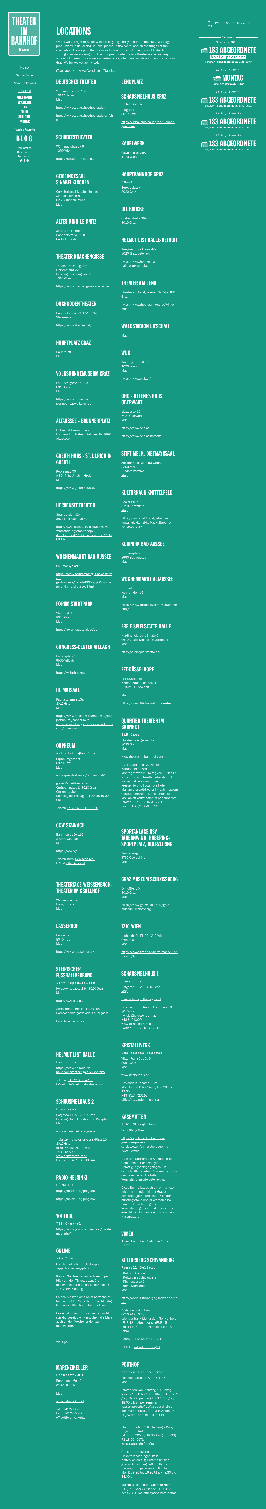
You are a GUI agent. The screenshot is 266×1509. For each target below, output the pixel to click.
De (222, 23)
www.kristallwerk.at (135, 1075)
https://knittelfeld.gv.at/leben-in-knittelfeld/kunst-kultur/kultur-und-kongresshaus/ (146, 522)
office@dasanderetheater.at (140, 1099)
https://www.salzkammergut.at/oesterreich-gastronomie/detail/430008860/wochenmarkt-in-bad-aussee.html (84, 580)
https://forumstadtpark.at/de (76, 629)
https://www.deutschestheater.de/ (80, 107)
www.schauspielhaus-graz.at (141, 999)
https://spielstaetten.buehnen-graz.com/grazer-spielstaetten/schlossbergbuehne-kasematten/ (145, 1144)
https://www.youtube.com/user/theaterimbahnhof (84, 1231)
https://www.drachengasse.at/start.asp (83, 286)
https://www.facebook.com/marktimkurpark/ (149, 606)
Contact (230, 23)
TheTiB (24, 92)
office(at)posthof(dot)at (159, 1493)
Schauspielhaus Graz (230, 61)
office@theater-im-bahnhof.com (154, 798)
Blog (24, 138)
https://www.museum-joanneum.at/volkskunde (73, 401)
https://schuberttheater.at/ (75, 158)
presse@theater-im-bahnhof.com (155, 789)
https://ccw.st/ (66, 851)
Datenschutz (24, 152)
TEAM (24, 107)
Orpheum (231, 83)
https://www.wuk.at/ (136, 378)
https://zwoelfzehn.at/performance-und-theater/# (149, 954)
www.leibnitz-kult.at (70, 1401)
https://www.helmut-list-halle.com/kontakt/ (138, 263)
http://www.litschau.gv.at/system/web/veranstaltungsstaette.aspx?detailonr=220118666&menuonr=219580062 (84, 533)
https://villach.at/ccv (70, 672)
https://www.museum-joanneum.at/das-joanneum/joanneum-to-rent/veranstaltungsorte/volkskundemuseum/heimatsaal (84, 722)
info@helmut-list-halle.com (85, 1084)
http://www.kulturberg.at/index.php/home (149, 1300)
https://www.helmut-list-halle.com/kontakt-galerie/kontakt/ (80, 1070)
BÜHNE (24, 112)
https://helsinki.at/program (75, 1191)
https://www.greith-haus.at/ (76, 488)
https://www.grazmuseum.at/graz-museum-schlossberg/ (145, 907)
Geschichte (24, 102)
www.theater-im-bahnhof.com (142, 756)
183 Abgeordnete (232, 50)
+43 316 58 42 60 (80, 1080)
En (217, 23)
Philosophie (24, 97)
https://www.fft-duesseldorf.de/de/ (146, 703)
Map (59, 99)
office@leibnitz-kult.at (71, 1417)
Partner (25, 121)
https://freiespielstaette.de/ (141, 652)
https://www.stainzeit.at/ (74, 325)
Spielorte (24, 116)
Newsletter (24, 156)
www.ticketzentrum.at (136, 1024)
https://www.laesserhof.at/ (75, 951)
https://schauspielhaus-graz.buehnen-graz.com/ (148, 124)
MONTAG (232, 78)
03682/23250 (85, 859)
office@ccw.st (75, 863)
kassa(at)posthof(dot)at (137, 1443)
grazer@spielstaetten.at (72, 783)
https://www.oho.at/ (135, 428)
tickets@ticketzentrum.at (138, 1015)
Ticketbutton (84, 1280)
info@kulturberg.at (147, 1347)
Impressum (24, 148)
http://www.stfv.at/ (69, 1001)
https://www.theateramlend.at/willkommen (148, 306)
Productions (24, 84)
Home (24, 68)
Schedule (24, 76)
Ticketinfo (24, 130)
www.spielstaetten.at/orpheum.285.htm (84, 775)
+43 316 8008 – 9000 (82, 808)
